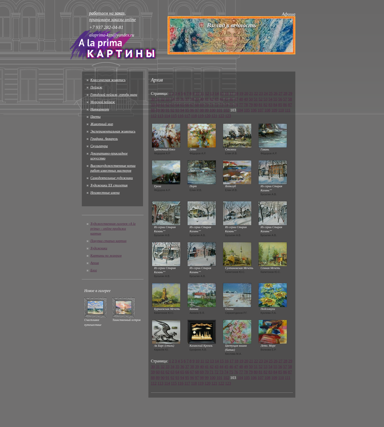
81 (261, 105)
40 (202, 99)
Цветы (95, 117)
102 (226, 110)
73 (221, 105)
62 (167, 105)
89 (158, 110)
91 (167, 110)
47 (236, 99)
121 (214, 116)
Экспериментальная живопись (112, 131)
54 (270, 99)
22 (256, 93)
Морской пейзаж (102, 102)
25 (271, 93)
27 (280, 93)
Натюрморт (99, 109)
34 (172, 99)
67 (192, 105)
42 (212, 99)
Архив (94, 263)
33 (167, 99)
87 (290, 105)
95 (187, 110)
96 (192, 110)
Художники (98, 248)
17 (231, 93)
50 (251, 99)
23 (261, 93)
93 (177, 110)
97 (197, 110)
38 (192, 99)
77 (241, 105)
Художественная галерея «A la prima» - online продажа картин (113, 228)
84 (275, 105)
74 (226, 105)
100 (213, 110)
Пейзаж (96, 87)
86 (285, 105)
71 (212, 105)
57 (285, 99)
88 (153, 110)
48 (241, 99)
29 (290, 93)
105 (247, 110)
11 (202, 93)
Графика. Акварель (104, 139)
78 (246, 105)
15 (222, 93)
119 (201, 116)
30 (153, 99)
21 (251, 93)
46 (231, 99)
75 (231, 105)
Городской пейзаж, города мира (113, 95)
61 (163, 105)
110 (281, 110)
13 (212, 93)
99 (207, 110)
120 (207, 116)
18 (236, 93)
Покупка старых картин (108, 241)
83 (270, 105)
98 (202, 110)
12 (207, 93)
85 (280, 105)
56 (280, 99)
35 (177, 99)
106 (254, 110)
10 (197, 93)
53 (265, 99)
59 (153, 105)
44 (221, 99)
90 (163, 110)
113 (160, 116)
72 (216, 105)
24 (266, 93)
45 (226, 99)
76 (236, 105)
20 (246, 93)
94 (182, 110)
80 (256, 105)
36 (182, 99)
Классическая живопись (108, 80)
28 (285, 93)
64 (177, 105)
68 (197, 105)
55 (275, 99)
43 (216, 99)
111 (287, 110)
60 (158, 105)
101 (219, 110)
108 (267, 110)
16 (226, 93)
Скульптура (99, 146)
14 (217, 93)
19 (241, 93)
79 (251, 105)
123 (228, 116)
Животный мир (101, 124)
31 (158, 99)
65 (182, 105)
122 (221, 116)
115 (174, 116)
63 (172, 105)
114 (167, 116)
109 (274, 110)
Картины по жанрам (105, 255)
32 (163, 99)
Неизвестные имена (105, 193)
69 (202, 105)
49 (246, 99)
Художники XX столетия (109, 185)
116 (180, 116)
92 (172, 110)
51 (256, 99)
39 (197, 99)
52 (261, 99)
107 (261, 110)
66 (187, 105)
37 (187, 99)
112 (153, 116)
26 (275, 93)
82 (265, 105)
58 (290, 99)
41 (207, 99)
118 (194, 116)
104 (240, 110)
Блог (93, 270)
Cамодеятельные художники (111, 178)
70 (207, 105)
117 (187, 116)
